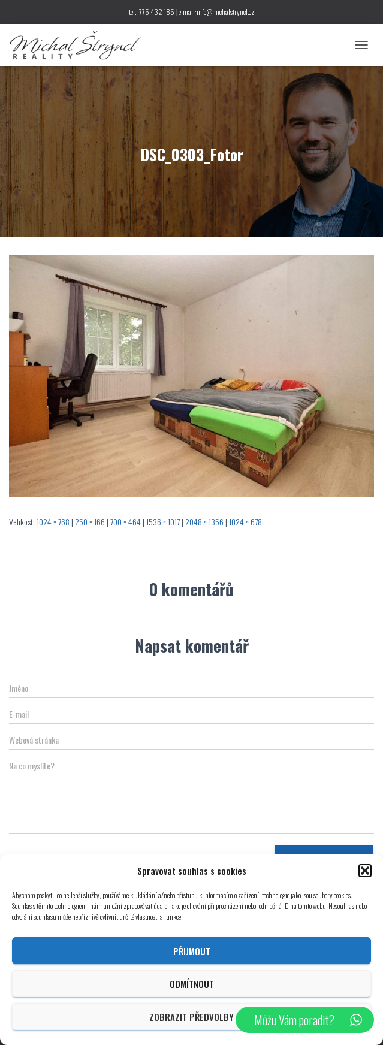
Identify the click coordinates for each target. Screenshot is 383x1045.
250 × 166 (90, 521)
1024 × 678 (245, 521)
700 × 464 (125, 521)
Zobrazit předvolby (191, 1016)
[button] (365, 871)
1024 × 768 (53, 521)
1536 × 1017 (163, 521)
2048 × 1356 (204, 521)
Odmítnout (192, 983)
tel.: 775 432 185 (151, 12)
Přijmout (191, 951)
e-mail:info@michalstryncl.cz (216, 12)
